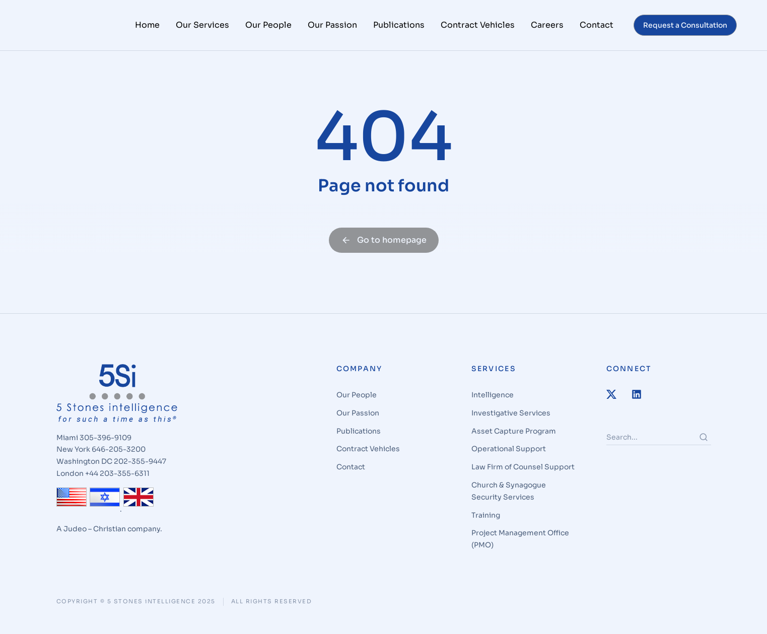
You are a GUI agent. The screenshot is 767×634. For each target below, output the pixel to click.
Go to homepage (384, 252)
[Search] (703, 449)
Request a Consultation (685, 25)
